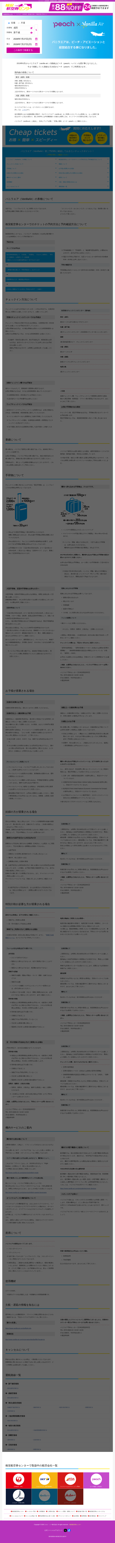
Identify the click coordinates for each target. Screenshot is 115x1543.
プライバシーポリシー (64, 1516)
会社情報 (76, 1516)
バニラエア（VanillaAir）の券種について (31, 159)
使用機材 (31, 182)
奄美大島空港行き (64, 1407)
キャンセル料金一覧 (31, 1516)
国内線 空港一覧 (82, 1511)
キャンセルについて (31, 186)
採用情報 (84, 1516)
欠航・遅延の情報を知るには (84, 182)
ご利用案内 (41, 1511)
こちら (24, 110)
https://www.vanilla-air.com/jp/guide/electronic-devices (78, 1188)
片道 (23, 23)
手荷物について (31, 168)
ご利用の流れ (51, 1511)
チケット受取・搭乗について (66, 1511)
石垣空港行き (11, 1411)
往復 (13, 23)
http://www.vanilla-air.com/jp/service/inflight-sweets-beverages (26, 1192)
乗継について (84, 164)
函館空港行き (37, 1407)
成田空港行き (11, 1440)
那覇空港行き (89, 1407)
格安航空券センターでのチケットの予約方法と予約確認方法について (84, 159)
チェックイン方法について (31, 164)
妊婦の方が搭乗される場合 (31, 173)
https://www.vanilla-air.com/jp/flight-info (18, 1328)
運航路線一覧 (84, 186)
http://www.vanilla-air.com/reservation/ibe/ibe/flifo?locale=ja (25, 1339)
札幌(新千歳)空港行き (13, 1407)
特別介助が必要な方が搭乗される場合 (84, 173)
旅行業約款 (92, 1516)
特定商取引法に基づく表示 (47, 1516)
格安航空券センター (18, 1511)
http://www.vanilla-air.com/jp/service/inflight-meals (21, 1173)
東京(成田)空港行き (13, 1388)
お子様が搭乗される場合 (84, 168)
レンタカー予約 (31, 1511)
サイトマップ (102, 1516)
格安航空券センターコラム (97, 1511)
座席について (84, 177)
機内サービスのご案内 (31, 177)
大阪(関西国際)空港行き (40, 1430)
